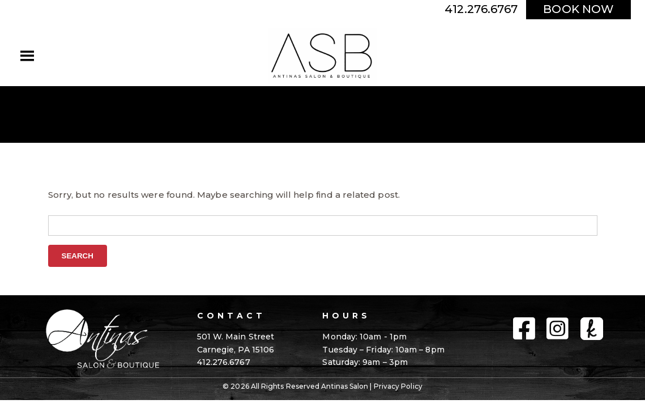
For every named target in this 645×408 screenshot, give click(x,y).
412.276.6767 (481, 9)
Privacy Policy (398, 386)
